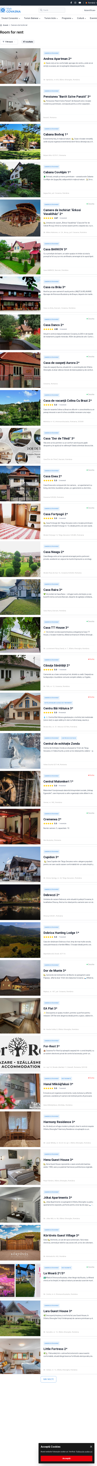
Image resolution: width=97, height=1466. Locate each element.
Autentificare (89, 10)
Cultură (81, 18)
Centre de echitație (69, 738)
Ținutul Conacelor (10, 18)
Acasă (5, 25)
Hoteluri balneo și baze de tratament (58, 703)
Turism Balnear (32, 18)
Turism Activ (51, 18)
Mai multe (48, 1379)
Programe (67, 18)
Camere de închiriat (51, 53)
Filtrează (9, 42)
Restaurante (66, 1078)
